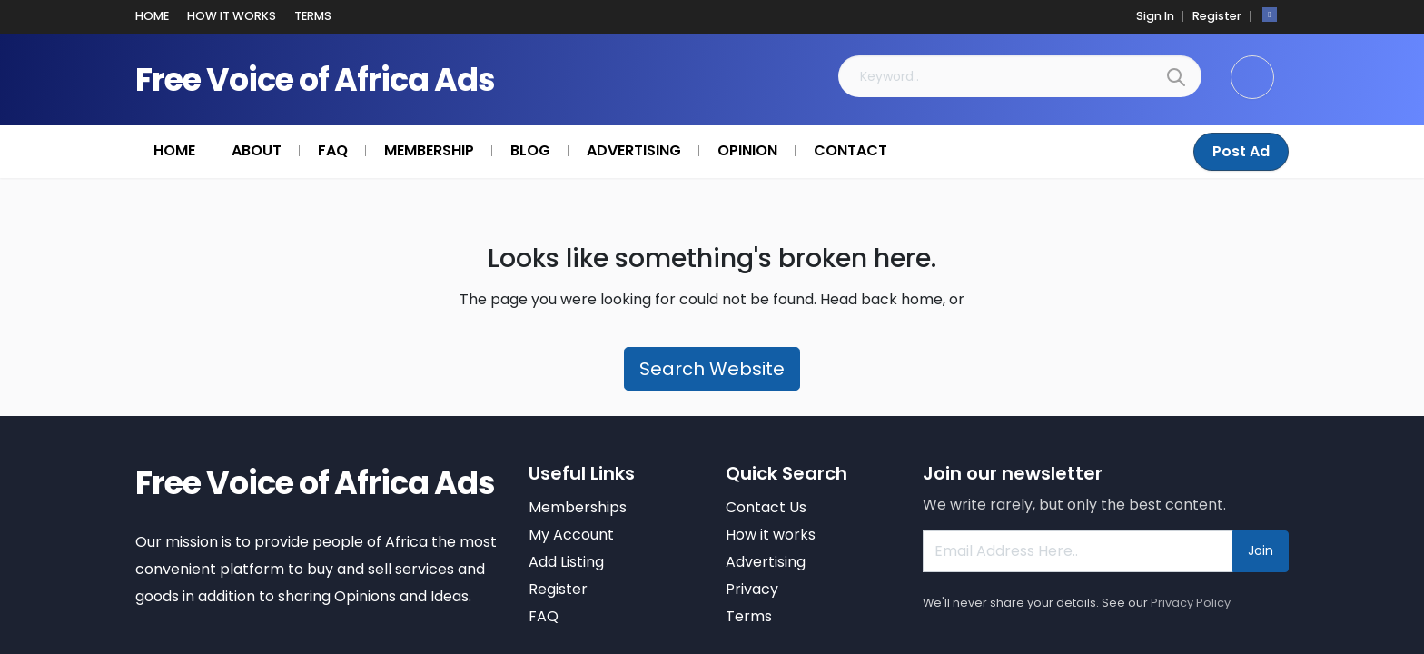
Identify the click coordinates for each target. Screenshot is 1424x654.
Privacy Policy (1191, 602)
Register (1216, 16)
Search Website (712, 369)
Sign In (1155, 16)
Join (1260, 550)
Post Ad (1241, 151)
